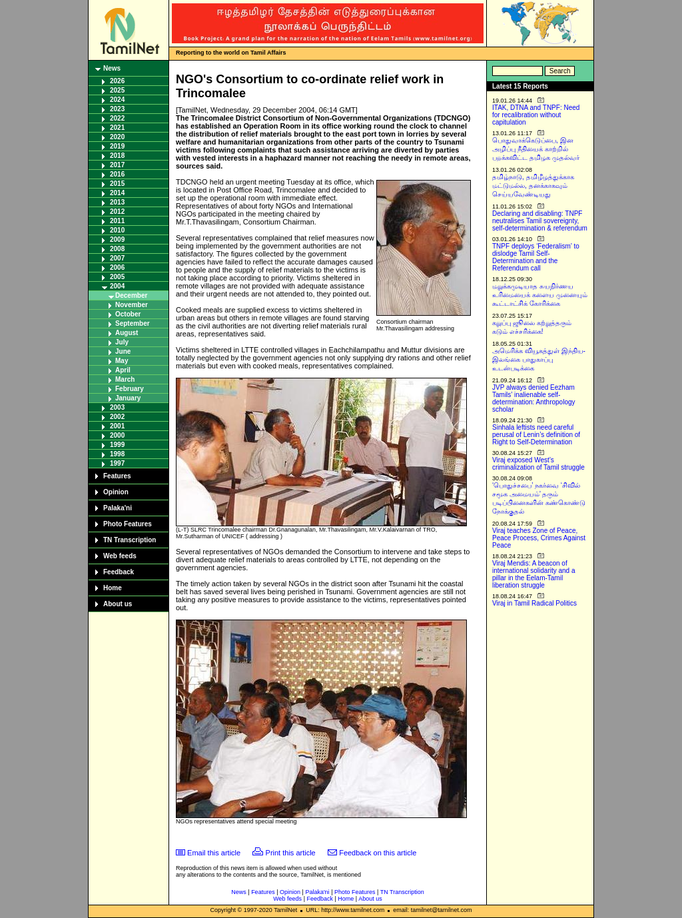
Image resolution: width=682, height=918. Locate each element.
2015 (117, 183)
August (126, 332)
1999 (117, 444)
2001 (117, 426)
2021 (117, 127)
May (121, 360)
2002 (117, 416)
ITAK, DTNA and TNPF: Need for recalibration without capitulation (535, 115)
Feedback (118, 572)
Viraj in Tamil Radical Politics (534, 603)
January (128, 398)
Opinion (116, 492)
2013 (117, 202)
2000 (117, 435)
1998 (117, 454)
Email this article (213, 853)
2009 (117, 239)
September (132, 323)
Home (112, 588)
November (131, 304)
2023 (117, 109)
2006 (117, 267)
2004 (117, 286)
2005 (117, 276)
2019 (117, 146)
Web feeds (120, 556)
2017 (117, 165)
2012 (117, 211)
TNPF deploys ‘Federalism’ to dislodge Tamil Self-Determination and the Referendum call (535, 257)
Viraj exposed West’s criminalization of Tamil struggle (538, 463)
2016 (117, 174)
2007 (117, 258)
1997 (117, 463)
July (122, 342)
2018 (117, 155)
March (125, 379)
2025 (117, 90)
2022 (117, 118)
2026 (117, 81)
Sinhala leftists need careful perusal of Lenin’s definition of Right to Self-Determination (536, 435)
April (123, 370)
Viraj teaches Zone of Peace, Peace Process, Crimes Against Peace (538, 538)
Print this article (291, 853)
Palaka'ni (117, 508)
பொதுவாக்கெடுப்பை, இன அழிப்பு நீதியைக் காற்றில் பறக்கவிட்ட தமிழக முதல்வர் (535, 149)
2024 (117, 99)
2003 (117, 407)
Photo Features (127, 524)
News (112, 68)
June (123, 351)
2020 (117, 137)
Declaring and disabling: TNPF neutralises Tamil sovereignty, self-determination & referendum (539, 221)
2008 (117, 248)
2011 (117, 221)
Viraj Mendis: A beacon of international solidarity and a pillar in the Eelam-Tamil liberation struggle (533, 574)
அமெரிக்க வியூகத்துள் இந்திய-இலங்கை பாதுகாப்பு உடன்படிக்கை (538, 359)
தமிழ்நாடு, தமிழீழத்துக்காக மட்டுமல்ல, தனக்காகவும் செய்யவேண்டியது (533, 185)
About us (117, 604)
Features (117, 476)
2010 (117, 230)
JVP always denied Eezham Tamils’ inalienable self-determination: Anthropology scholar (533, 398)
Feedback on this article (377, 853)
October (128, 314)
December (131, 295)
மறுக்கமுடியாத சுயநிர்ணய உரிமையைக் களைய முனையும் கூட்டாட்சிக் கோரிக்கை (539, 294)
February (129, 388)
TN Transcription (129, 540)
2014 (117, 193)
